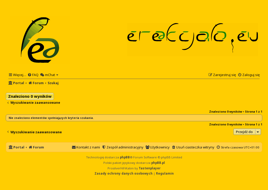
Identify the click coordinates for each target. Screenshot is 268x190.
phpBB (125, 157)
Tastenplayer (149, 168)
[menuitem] (32, 75)
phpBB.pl (158, 163)
